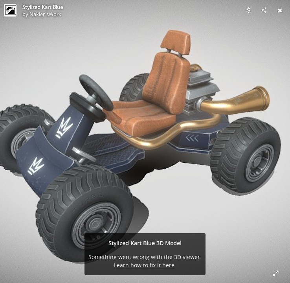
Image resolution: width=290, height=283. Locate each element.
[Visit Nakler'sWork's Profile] (10, 10)
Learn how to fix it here (144, 265)
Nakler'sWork (45, 14)
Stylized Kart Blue (42, 7)
